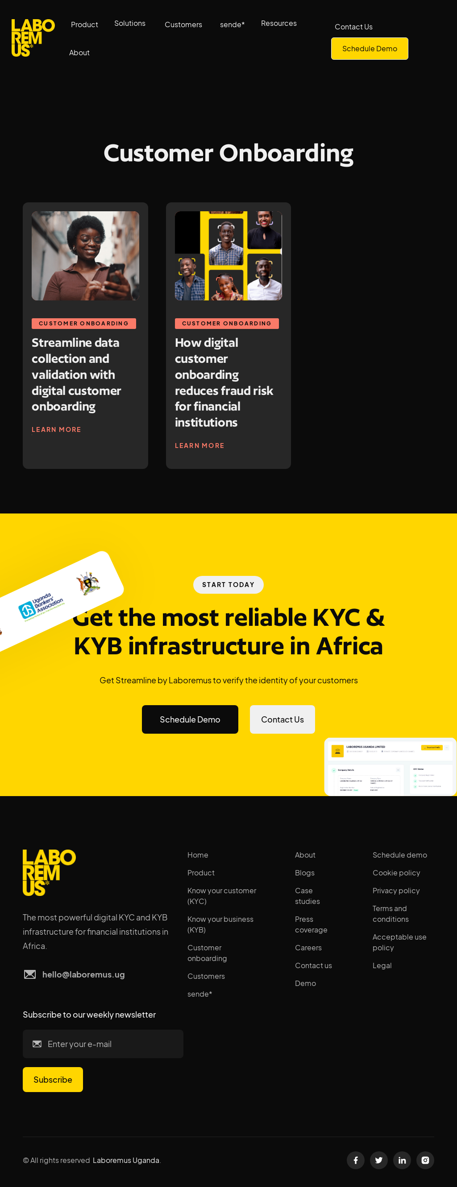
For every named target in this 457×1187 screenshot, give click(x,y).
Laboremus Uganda (126, 1160)
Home (197, 854)
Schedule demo (400, 854)
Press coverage (311, 924)
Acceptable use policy (400, 942)
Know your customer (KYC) (221, 896)
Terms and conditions (391, 914)
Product (84, 24)
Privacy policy (396, 890)
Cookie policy (396, 872)
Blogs (305, 872)
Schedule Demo (369, 48)
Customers (183, 24)
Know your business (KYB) (220, 924)
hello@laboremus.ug (83, 974)
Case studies (307, 896)
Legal (382, 965)
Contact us (313, 965)
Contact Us (354, 26)
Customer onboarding (207, 953)
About (305, 854)
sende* (232, 24)
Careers (308, 947)
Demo (305, 983)
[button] (131, 23)
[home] (33, 38)
